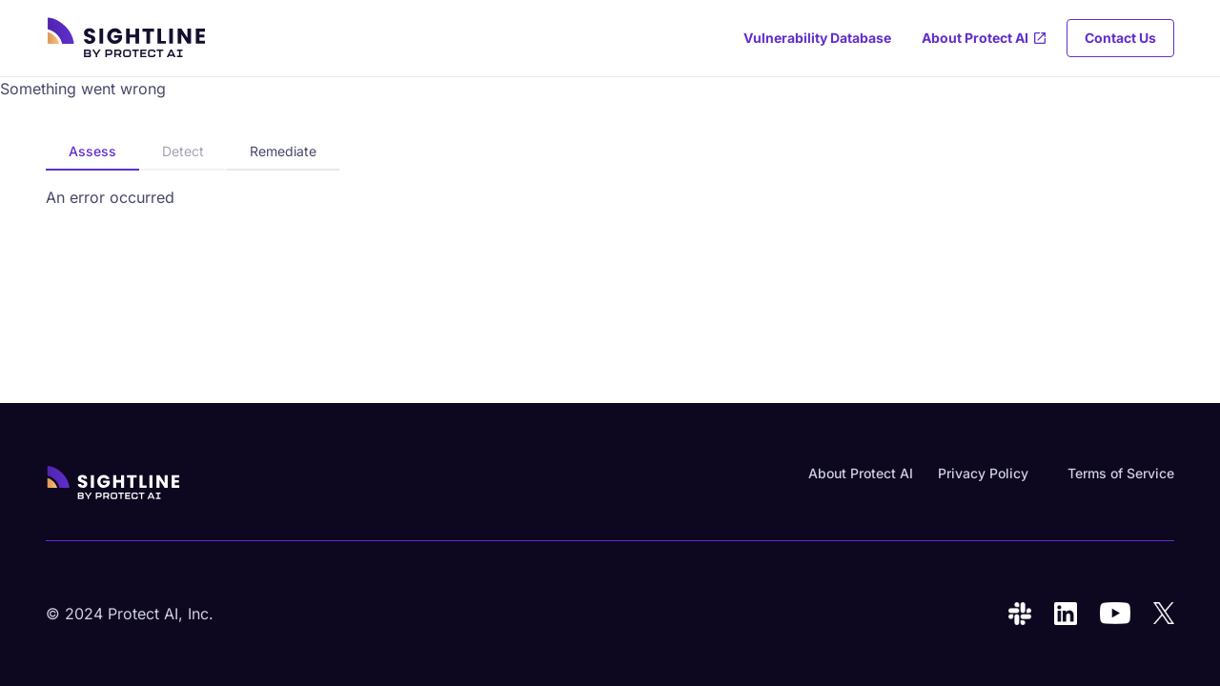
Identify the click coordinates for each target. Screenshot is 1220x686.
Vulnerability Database (817, 38)
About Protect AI (860, 473)
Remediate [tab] (283, 151)
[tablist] (192, 152)
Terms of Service (1121, 473)
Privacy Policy (983, 473)
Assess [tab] (92, 151)
